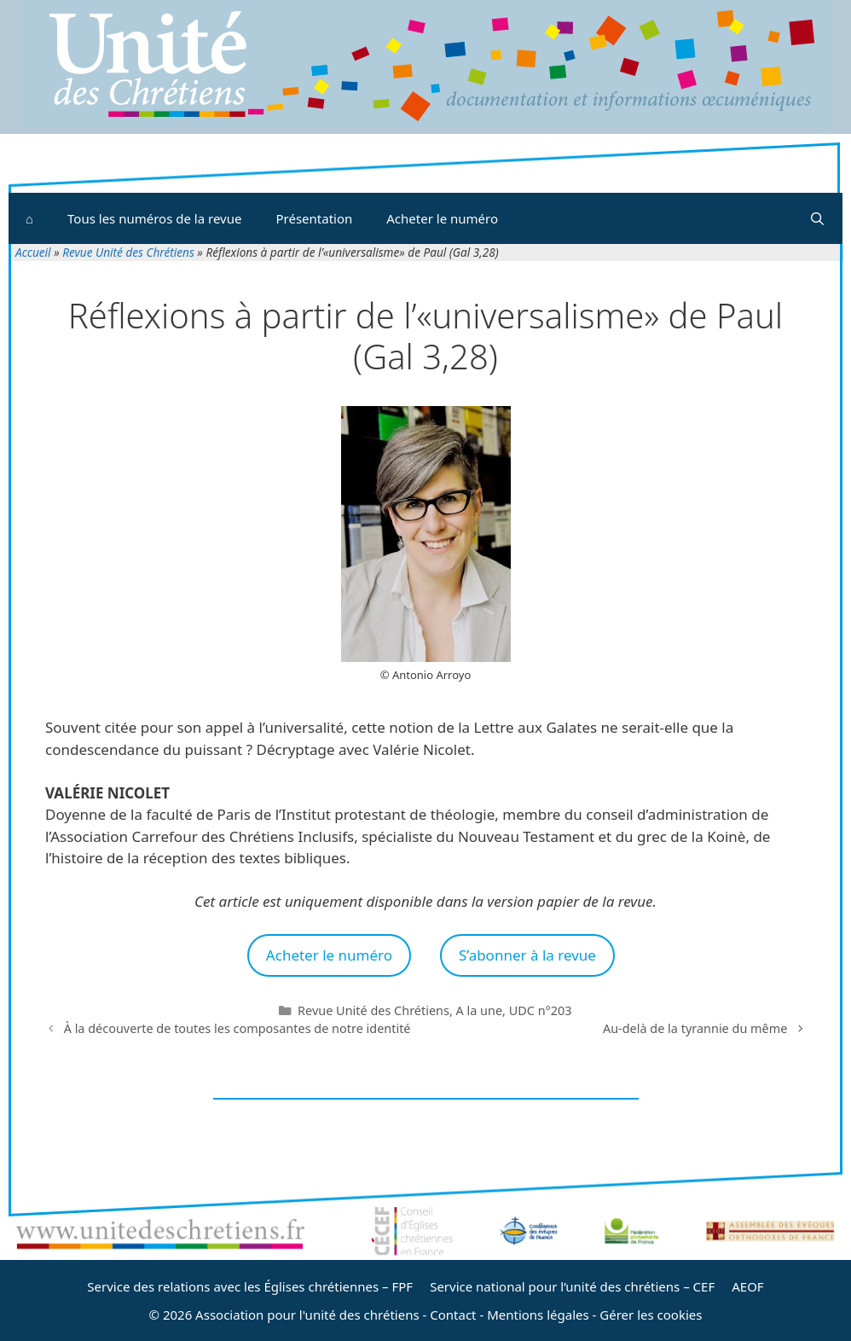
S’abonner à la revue (527, 955)
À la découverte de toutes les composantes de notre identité (237, 1028)
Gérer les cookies (650, 1314)
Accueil (33, 252)
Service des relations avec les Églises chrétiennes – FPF (250, 1286)
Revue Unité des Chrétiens (128, 252)
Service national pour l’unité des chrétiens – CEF (572, 1286)
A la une (479, 1010)
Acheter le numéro (442, 218)
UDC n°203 (540, 1010)
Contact (453, 1314)
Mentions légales (538, 1314)
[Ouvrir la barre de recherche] (817, 218)
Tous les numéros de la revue (154, 218)
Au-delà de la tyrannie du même (695, 1028)
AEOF (747, 1286)
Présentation (313, 218)
